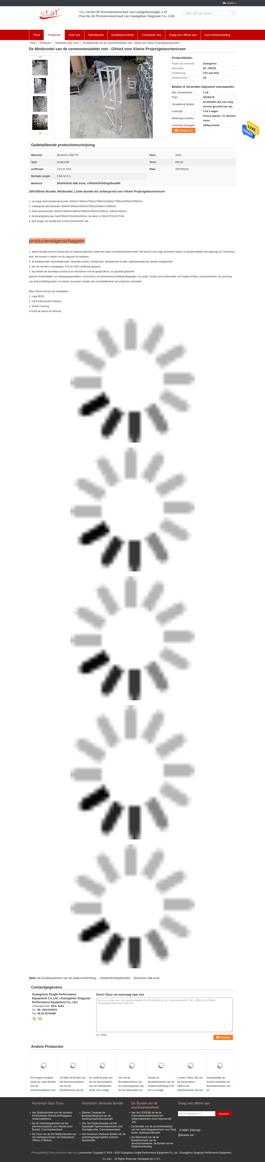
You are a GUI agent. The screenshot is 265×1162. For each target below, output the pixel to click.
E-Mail (183, 1130)
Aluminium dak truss (147, 978)
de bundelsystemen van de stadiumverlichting (66, 978)
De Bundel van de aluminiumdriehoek (145, 1105)
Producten (54, 35)
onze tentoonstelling (217, 35)
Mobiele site (186, 1135)
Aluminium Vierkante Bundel (102, 1103)
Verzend (224, 1113)
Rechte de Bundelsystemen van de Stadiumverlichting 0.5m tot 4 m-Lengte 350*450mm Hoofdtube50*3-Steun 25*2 (161, 1090)
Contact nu (186, 130)
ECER (156, 1158)
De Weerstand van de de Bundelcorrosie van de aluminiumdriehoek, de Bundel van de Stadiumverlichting (152, 1142)
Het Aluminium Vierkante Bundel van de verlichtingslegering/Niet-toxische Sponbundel (103, 1137)
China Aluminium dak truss (63, 1152)
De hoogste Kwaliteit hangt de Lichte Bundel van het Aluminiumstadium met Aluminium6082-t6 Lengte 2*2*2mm (43, 1088)
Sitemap (195, 1130)
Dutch (230, 3)
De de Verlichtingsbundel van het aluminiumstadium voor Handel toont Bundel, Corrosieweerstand (52, 1126)
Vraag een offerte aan (183, 35)
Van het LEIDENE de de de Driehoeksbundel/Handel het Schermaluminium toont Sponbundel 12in (151, 1117)
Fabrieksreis (96, 35)
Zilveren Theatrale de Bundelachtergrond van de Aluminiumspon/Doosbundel (97, 1115)
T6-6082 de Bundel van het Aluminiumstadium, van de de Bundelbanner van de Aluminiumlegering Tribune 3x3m (73, 1088)
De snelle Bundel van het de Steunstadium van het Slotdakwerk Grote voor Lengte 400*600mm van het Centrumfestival (100, 1088)
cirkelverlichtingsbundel (115, 978)
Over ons (74, 35)
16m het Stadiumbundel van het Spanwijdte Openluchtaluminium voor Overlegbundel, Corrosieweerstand (102, 1126)
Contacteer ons (151, 35)
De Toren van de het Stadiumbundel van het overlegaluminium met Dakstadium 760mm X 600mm (54, 1137)
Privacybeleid (39, 1152)
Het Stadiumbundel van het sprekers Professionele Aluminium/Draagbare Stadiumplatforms (52, 1115)
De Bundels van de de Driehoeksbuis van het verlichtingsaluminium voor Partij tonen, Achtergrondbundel (153, 1129)
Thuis (36, 35)
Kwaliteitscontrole (122, 35)
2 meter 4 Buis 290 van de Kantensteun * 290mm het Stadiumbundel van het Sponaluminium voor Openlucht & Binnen (190, 1088)
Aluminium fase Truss (67, 43)
